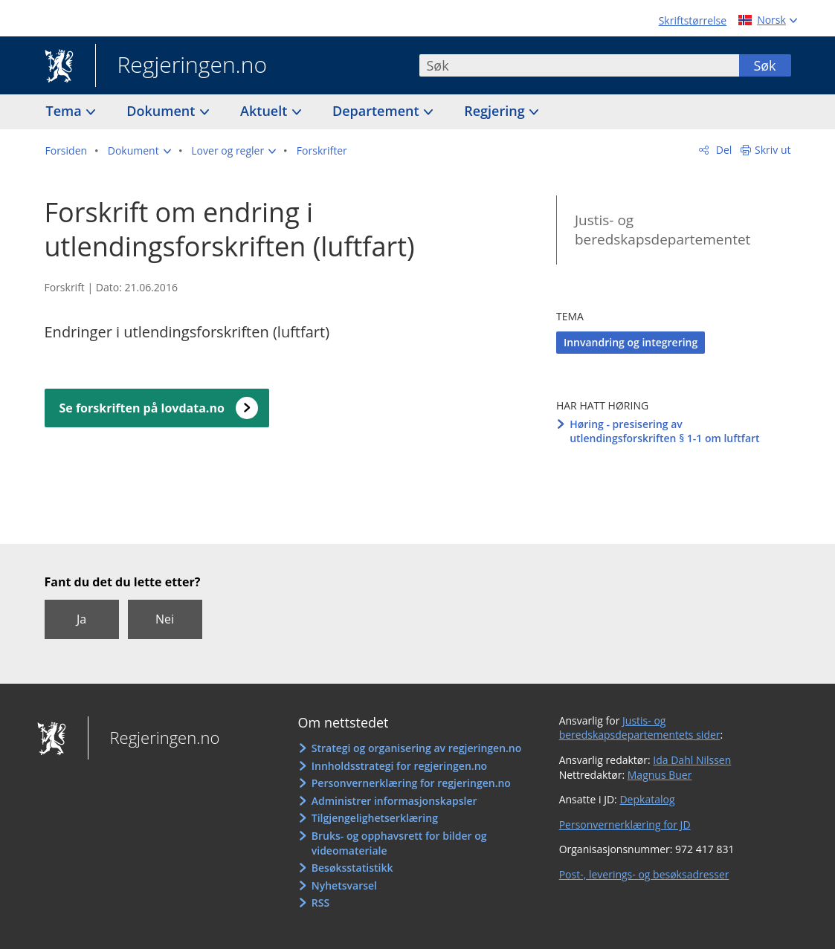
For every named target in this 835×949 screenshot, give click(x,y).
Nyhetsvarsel (344, 885)
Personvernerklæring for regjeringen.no (411, 783)
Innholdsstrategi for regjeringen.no (399, 766)
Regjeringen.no (181, 66)
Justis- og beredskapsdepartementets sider (639, 727)
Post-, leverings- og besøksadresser (644, 874)
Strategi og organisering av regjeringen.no (417, 748)
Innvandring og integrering (630, 342)
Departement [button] (377, 111)
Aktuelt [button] (265, 111)
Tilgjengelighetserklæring (375, 818)
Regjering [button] (496, 111)
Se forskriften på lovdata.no (142, 408)
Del (722, 150)
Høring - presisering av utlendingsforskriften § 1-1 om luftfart (665, 431)
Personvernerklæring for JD (625, 824)
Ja (81, 619)
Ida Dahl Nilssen (692, 760)
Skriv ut (773, 150)
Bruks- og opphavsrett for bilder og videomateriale (399, 843)
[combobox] (579, 65)
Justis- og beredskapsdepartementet (662, 230)
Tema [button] (66, 111)
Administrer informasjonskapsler (394, 801)
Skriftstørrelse (692, 20)
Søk (764, 65)
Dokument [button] (162, 111)
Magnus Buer (660, 775)
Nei (164, 619)
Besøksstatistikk (352, 868)
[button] (139, 150)
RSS (320, 902)
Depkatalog (646, 799)
